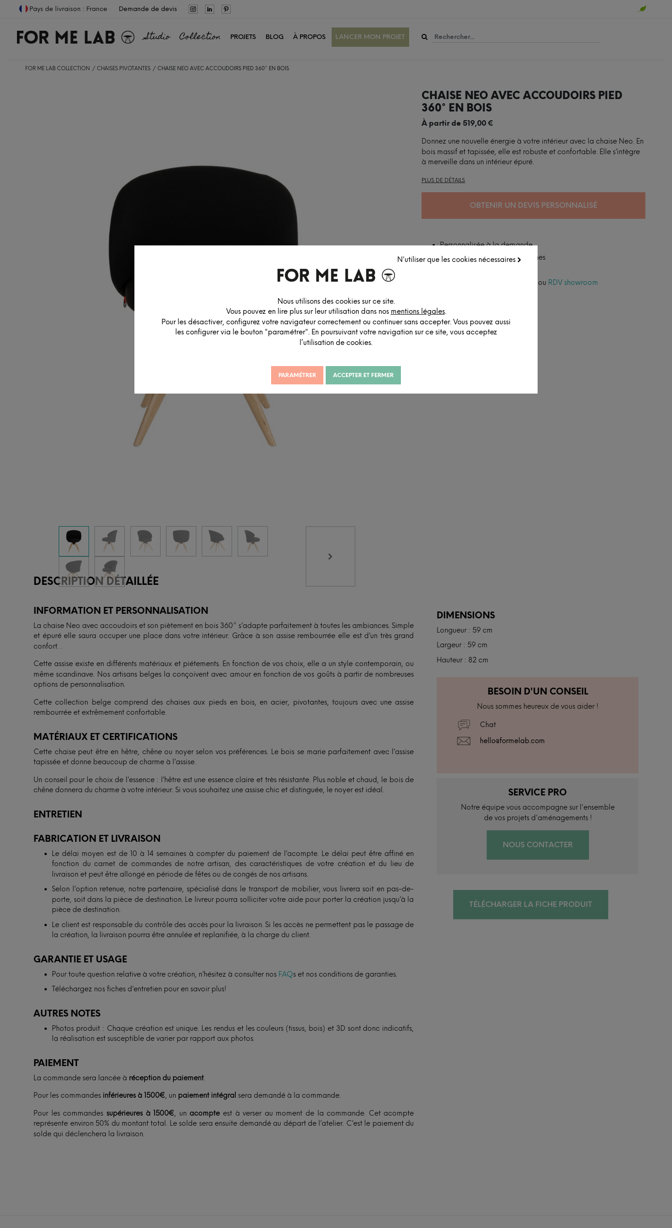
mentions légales (428, 311)
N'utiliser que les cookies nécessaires (460, 259)
